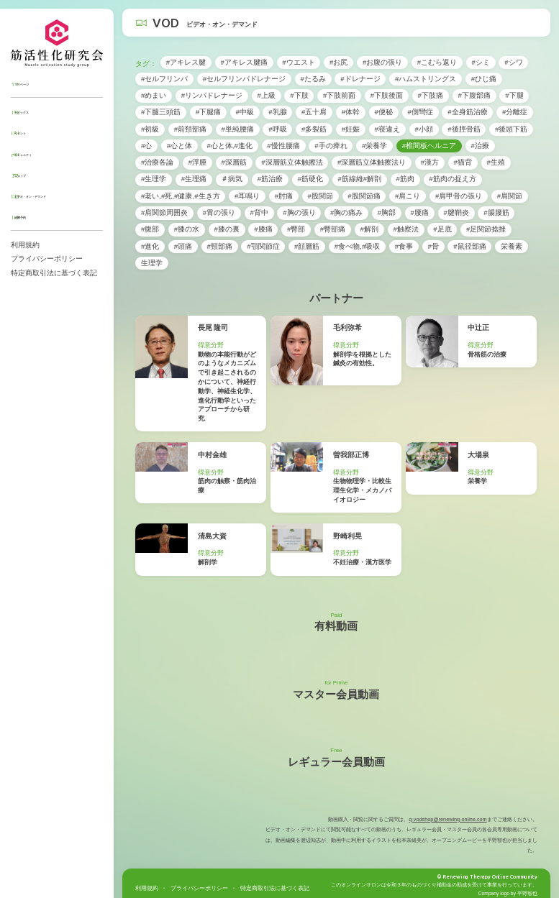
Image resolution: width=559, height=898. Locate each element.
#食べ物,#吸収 (358, 246)
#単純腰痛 (237, 129)
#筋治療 (270, 179)
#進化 (150, 246)
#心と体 (179, 146)
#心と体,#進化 (229, 146)
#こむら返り (437, 62)
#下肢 (299, 95)
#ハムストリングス (425, 79)
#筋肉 (405, 179)
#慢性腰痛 (283, 146)
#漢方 (430, 162)
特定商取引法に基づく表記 (54, 273)
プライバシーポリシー (47, 258)
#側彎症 (419, 112)
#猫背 (463, 162)
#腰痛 (420, 212)
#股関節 (320, 196)
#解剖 (369, 229)
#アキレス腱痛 (244, 62)
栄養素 (511, 246)
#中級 (244, 112)
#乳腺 (277, 112)
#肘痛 (284, 196)
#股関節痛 (363, 196)
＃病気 (231, 179)
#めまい (153, 95)
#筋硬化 (310, 179)
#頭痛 (183, 246)
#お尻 (338, 62)
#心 (146, 146)
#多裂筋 (314, 129)
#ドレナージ (360, 79)
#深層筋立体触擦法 (291, 162)
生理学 (152, 263)
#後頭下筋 (511, 129)
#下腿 (514, 95)
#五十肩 (314, 112)
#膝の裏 (226, 229)
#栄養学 (374, 146)
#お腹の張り (382, 62)
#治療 (479, 146)
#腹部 (150, 229)
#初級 (150, 129)
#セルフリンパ (164, 79)
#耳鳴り (247, 196)
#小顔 (423, 129)
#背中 (259, 212)
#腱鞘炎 (455, 212)
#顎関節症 (263, 246)
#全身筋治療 (467, 112)
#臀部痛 (332, 229)
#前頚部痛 (190, 129)
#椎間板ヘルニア (429, 146)
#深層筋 (233, 162)
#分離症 (514, 112)
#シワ (513, 62)
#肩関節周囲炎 (164, 212)
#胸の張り (299, 212)
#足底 (442, 229)
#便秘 (384, 112)
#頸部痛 (219, 246)
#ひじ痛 (483, 79)
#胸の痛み (346, 212)
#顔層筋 (306, 246)
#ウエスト (298, 62)
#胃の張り (219, 212)
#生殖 (495, 162)
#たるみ (312, 79)
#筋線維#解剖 (359, 179)
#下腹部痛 (474, 95)
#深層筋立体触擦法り (371, 162)
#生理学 (153, 179)
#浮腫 (197, 162)
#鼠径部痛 (469, 246)
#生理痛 (193, 179)
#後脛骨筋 (463, 129)
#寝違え (387, 129)
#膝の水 (186, 229)
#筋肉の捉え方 (452, 179)
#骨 (432, 246)
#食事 (404, 246)
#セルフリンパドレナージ (244, 79)
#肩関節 (509, 196)
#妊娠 (351, 129)
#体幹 (351, 112)
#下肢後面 (387, 95)
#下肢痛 (430, 95)
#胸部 (387, 212)
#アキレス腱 (186, 62)
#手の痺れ (330, 146)
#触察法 (405, 229)
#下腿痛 (208, 112)
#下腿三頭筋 (161, 112)
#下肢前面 (339, 95)
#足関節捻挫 (486, 229)
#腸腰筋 (496, 212)
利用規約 (25, 245)
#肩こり (407, 196)
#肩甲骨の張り (458, 196)
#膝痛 (263, 229)
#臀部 (296, 229)
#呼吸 (277, 129)
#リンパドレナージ (211, 95)
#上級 (266, 95)
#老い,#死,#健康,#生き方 (180, 196)
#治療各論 (157, 162)
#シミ (480, 62)
